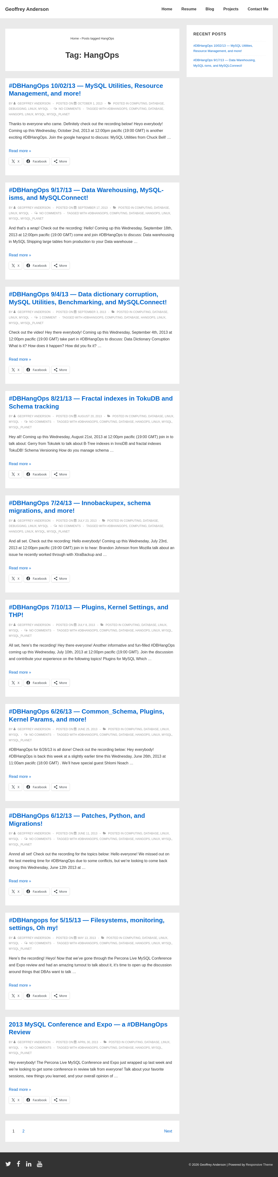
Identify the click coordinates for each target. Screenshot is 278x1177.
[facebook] (19, 1165)
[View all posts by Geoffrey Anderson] (32, 103)
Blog (210, 9)
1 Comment (48, 317)
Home (167, 9)
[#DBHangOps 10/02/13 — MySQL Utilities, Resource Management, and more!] (90, 103)
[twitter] (9, 1165)
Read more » (20, 151)
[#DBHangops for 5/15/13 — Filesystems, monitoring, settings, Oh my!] (87, 938)
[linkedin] (30, 1165)
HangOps (16, 114)
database (156, 103)
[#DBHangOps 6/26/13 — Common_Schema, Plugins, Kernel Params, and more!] (87, 729)
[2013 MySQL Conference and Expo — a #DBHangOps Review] (88, 1042)
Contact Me (258, 9)
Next (168, 1131)
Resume (188, 9)
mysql (43, 109)
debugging (18, 109)
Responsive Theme (259, 1164)
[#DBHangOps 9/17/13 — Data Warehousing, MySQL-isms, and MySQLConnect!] (93, 207)
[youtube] (40, 1165)
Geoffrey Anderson (27, 9)
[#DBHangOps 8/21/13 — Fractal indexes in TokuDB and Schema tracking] (90, 416)
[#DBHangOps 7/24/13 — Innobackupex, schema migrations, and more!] (87, 520)
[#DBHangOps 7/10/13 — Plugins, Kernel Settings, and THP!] (86, 625)
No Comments (70, 109)
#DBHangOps (117, 109)
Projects (230, 9)
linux (32, 109)
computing (138, 103)
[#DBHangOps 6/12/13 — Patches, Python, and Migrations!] (87, 833)
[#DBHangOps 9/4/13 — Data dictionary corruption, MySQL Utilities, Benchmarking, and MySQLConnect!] (92, 312)
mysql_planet (58, 114)
